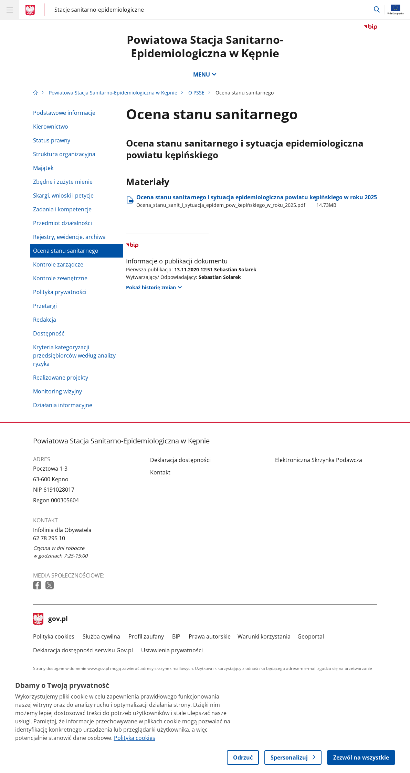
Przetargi (45, 306)
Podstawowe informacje (64, 113)
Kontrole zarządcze (58, 264)
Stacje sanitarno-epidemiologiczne (99, 9)
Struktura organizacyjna (64, 154)
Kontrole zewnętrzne (60, 278)
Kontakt (160, 472)
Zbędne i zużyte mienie (63, 181)
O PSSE (196, 92)
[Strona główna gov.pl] (31, 10)
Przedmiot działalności (62, 223)
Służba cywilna (101, 636)
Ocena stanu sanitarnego (65, 250)
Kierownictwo (50, 126)
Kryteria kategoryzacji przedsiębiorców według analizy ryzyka (74, 355)
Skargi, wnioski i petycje (63, 195)
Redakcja (44, 319)
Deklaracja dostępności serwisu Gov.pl (83, 650)
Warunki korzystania (264, 636)
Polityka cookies (53, 636)
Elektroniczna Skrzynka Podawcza (318, 460)
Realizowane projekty (60, 377)
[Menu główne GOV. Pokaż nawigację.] (9, 9)
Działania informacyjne (62, 405)
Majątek (43, 168)
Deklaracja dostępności (180, 460)
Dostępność (48, 333)
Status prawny (51, 140)
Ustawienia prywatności (172, 650)
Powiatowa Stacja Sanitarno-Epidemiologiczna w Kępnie (205, 46)
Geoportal (310, 636)
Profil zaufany (146, 636)
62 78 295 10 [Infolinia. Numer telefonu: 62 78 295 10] (49, 538)
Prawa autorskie (210, 636)
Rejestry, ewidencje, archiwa (69, 237)
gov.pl (50, 619)
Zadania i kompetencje (62, 209)
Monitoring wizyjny (57, 391)
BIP (176, 636)
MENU (205, 74)
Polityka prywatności (59, 292)
